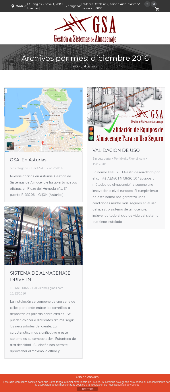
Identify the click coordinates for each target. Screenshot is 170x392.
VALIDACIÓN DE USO (116, 150)
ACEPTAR (87, 389)
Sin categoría (19, 168)
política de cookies (128, 384)
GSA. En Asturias (28, 160)
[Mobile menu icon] (163, 28)
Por (37, 168)
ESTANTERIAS (19, 288)
